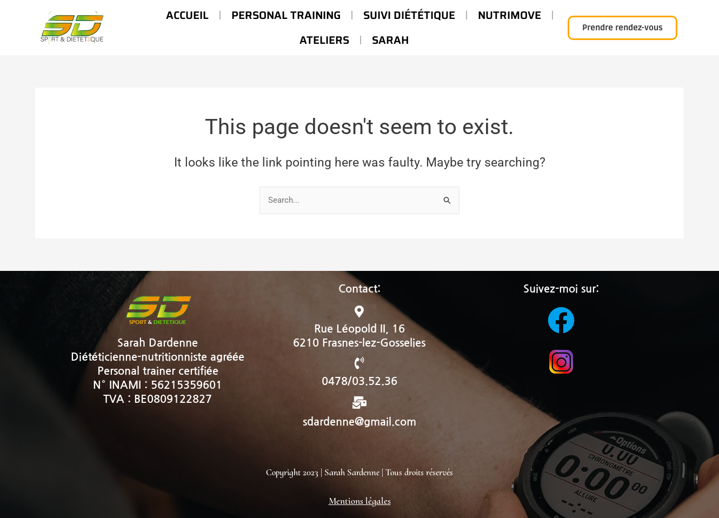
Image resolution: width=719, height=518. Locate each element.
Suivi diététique (409, 15)
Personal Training (286, 15)
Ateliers (324, 40)
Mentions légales (360, 501)
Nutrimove (509, 15)
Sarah (390, 40)
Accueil (187, 15)
